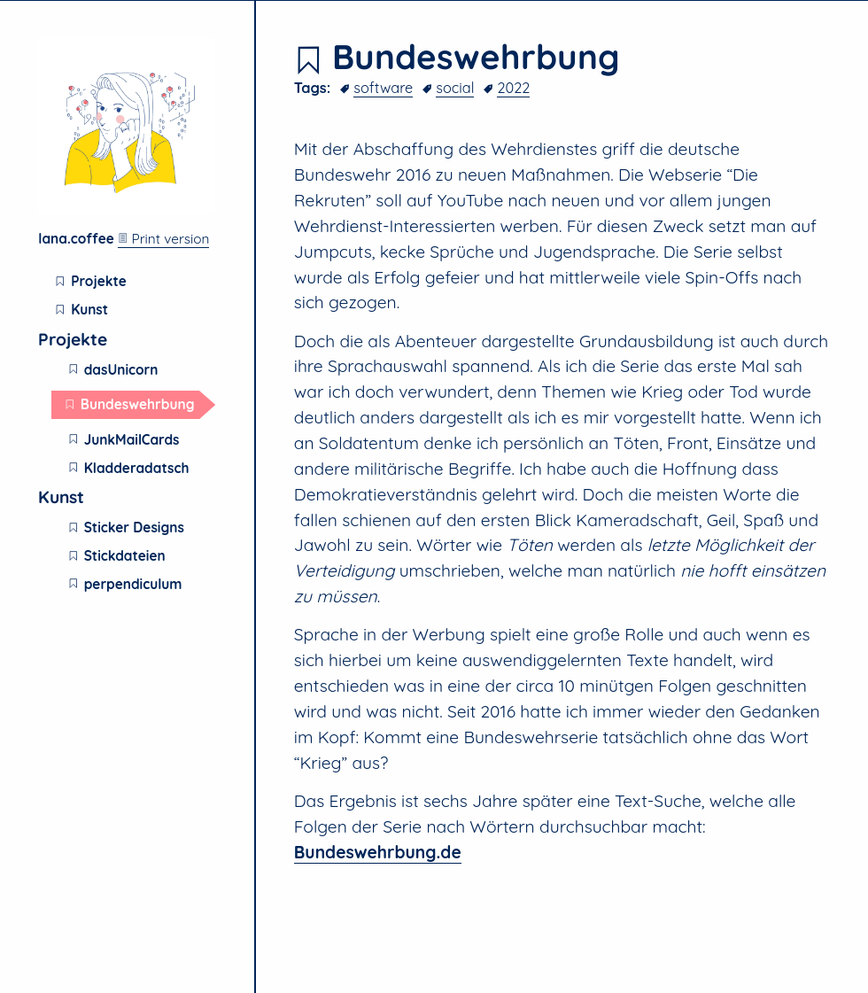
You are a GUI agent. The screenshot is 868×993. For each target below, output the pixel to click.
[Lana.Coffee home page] (126, 209)
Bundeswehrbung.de (377, 852)
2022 (513, 88)
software (383, 88)
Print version (163, 238)
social (455, 88)
